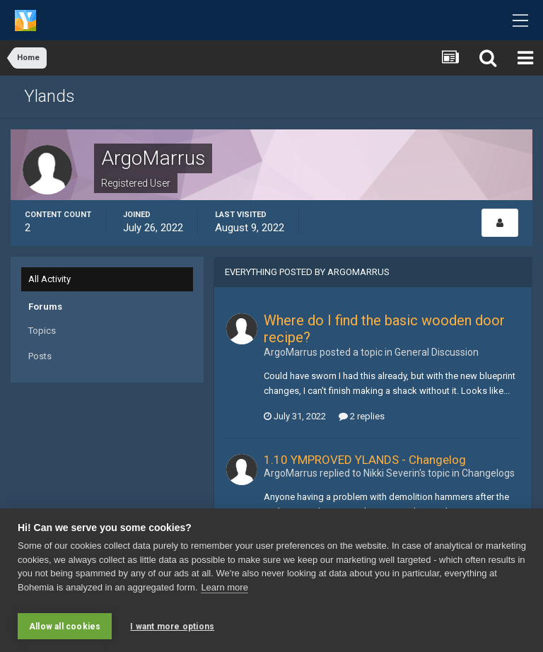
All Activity (49, 279)
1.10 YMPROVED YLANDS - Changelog (365, 460)
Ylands (49, 96)
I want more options (172, 626)
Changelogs (488, 473)
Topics (42, 330)
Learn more (224, 592)
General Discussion (437, 352)
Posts (40, 356)
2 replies (362, 416)
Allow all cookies (64, 626)
